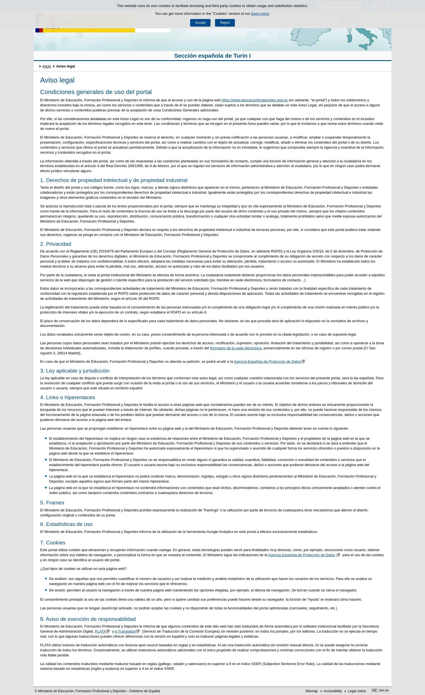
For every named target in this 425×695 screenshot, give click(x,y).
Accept (200, 23)
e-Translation (128, 631)
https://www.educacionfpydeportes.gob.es (255, 100)
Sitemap (311, 691)
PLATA (103, 631)
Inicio (46, 66)
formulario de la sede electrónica (236, 348)
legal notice (260, 13)
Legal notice (357, 691)
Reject (225, 23)
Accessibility (333, 691)
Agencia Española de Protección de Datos (270, 361)
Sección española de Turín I (212, 55)
